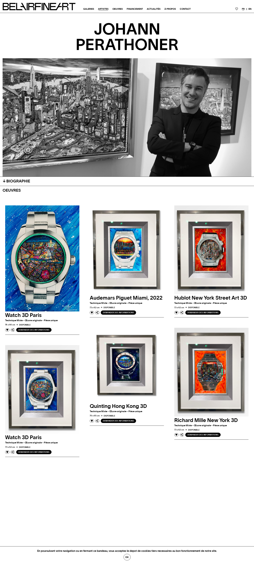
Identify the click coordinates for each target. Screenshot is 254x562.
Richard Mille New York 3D (206, 420)
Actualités (154, 9)
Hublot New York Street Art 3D (210, 298)
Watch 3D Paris (23, 315)
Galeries (88, 9)
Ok (127, 557)
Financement (135, 9)
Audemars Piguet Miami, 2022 (126, 298)
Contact (185, 9)
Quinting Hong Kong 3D (118, 406)
